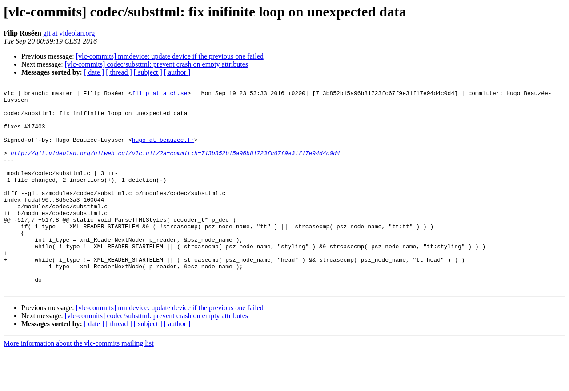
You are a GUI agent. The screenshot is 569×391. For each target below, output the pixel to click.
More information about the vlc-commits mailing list (79, 383)
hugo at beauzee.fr (163, 150)
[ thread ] (119, 72)
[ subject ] (148, 72)
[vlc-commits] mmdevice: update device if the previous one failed (170, 56)
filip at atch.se (160, 94)
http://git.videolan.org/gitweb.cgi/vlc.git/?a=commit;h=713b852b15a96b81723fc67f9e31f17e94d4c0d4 (175, 166)
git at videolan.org (69, 33)
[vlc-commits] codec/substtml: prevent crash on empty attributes (156, 64)
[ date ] (94, 72)
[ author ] (177, 72)
